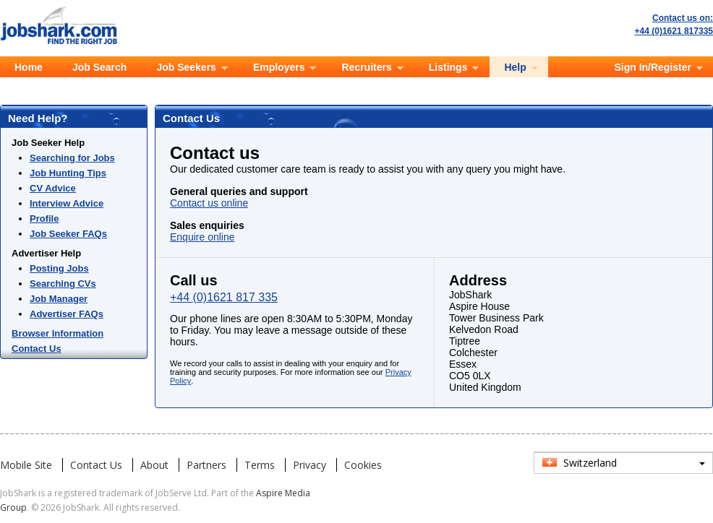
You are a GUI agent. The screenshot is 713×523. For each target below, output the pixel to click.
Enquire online (202, 237)
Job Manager (58, 298)
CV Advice (53, 188)
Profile (44, 218)
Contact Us (36, 348)
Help (515, 67)
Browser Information (57, 333)
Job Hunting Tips (68, 173)
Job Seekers (186, 67)
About (154, 465)
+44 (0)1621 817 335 (224, 297)
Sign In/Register (652, 67)
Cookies (363, 465)
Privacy (309, 465)
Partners (206, 465)
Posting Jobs (59, 268)
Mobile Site (26, 465)
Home (28, 67)
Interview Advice (66, 203)
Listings (448, 67)
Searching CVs (63, 283)
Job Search (99, 67)
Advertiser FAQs (66, 313)
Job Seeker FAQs (68, 233)
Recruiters (366, 67)
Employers (279, 67)
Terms (259, 465)
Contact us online (209, 203)
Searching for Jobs (72, 157)
